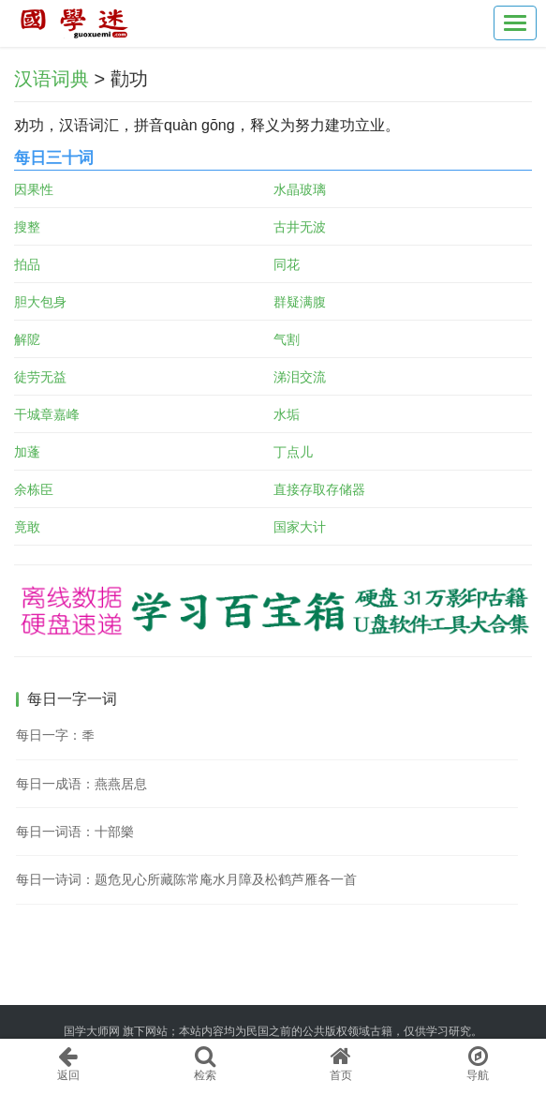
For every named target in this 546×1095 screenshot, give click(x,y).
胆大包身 (40, 301)
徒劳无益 (40, 376)
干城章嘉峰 (47, 414)
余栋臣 (33, 489)
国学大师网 (92, 1031)
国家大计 (299, 526)
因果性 (33, 189)
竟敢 (27, 526)
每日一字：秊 (55, 735)
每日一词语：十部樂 (75, 831)
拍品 (27, 264)
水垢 (286, 414)
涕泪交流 (299, 376)
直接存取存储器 (319, 489)
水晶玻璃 (299, 189)
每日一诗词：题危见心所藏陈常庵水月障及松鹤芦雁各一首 (186, 879)
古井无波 (299, 226)
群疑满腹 (299, 301)
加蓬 (27, 451)
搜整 (27, 226)
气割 (286, 339)
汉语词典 (51, 78)
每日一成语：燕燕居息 (81, 783)
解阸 (27, 339)
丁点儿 (293, 451)
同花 (286, 264)
